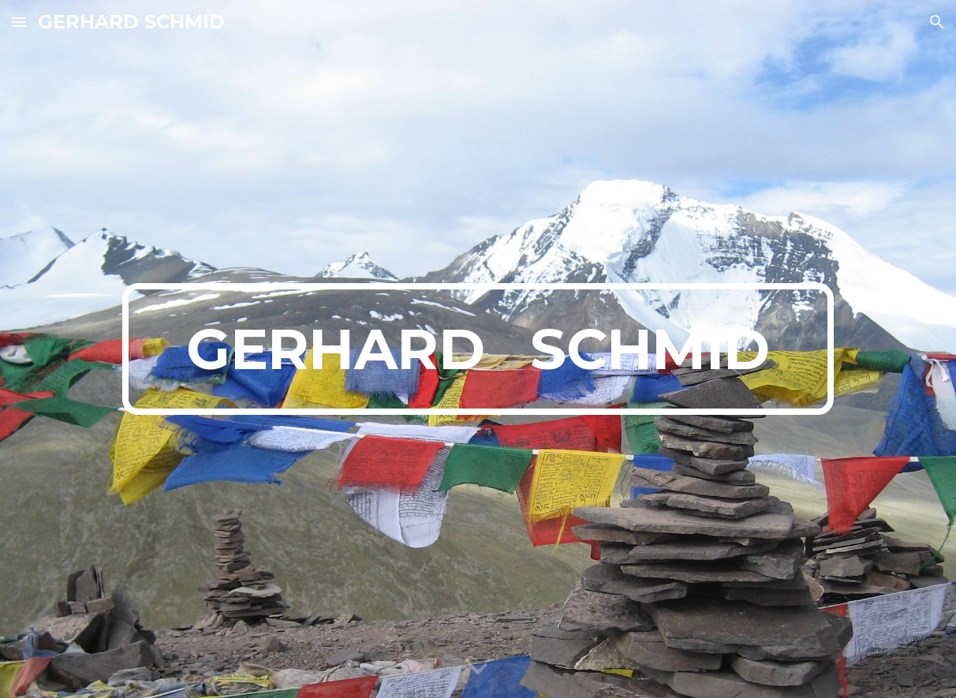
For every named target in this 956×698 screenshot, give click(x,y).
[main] (478, 349)
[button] (19, 21)
